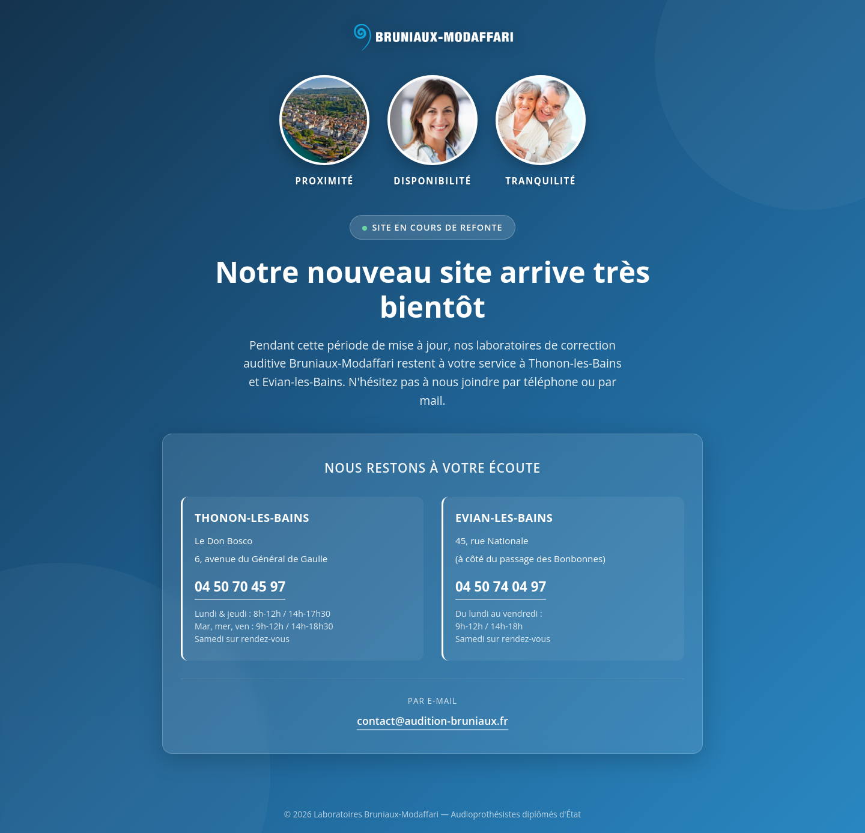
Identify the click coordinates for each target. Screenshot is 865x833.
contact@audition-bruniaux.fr (432, 720)
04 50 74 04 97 (500, 586)
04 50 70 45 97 (240, 586)
